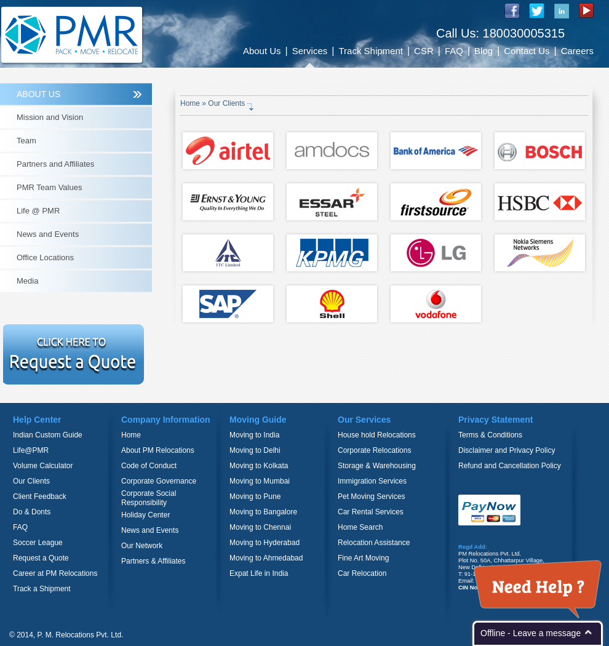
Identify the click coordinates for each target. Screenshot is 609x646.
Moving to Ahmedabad (266, 558)
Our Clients (31, 481)
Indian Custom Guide (47, 435)
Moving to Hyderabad (264, 542)
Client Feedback (39, 496)
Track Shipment (370, 51)
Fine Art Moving (363, 558)
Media (27, 280)
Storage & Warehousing (377, 465)
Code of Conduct (149, 465)
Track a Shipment (42, 588)
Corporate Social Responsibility (148, 498)
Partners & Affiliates (153, 561)
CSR (424, 51)
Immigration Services (372, 481)
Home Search (360, 527)
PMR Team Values (49, 187)
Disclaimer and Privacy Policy (506, 450)
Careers (577, 51)
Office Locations (45, 257)
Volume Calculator (43, 465)
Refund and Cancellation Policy (509, 465)
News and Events (48, 234)
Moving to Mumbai (259, 481)
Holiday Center (145, 515)
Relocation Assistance (374, 542)
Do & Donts (31, 512)
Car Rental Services (371, 512)
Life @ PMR (38, 210)
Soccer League (38, 542)
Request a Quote (41, 558)
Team (26, 140)
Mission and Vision (50, 117)
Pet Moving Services (371, 496)
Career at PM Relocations (55, 573)
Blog (483, 51)
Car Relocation (362, 573)
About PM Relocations (157, 450)
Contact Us (526, 51)
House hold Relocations (377, 435)
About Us (262, 51)
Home (191, 103)
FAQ (454, 51)
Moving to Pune (255, 496)
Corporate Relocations (374, 450)
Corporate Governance (158, 481)
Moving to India (254, 435)
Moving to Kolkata (258, 465)
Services (310, 51)
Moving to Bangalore (263, 512)
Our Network (141, 545)
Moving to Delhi (255, 450)
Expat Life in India (258, 573)
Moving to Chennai (260, 527)
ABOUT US (38, 94)
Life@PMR (31, 450)
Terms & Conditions (490, 435)
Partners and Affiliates (55, 164)
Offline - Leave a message (530, 633)
